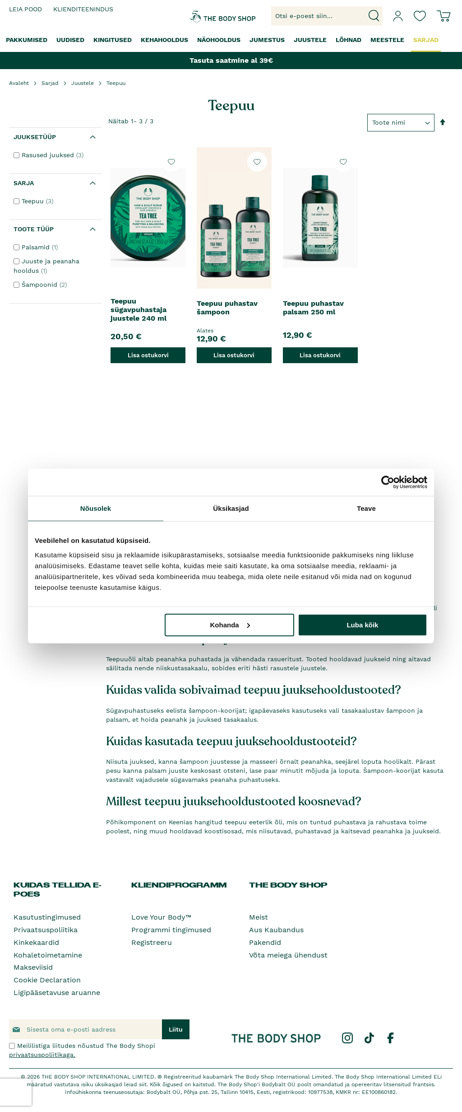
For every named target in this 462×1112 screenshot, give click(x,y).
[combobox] (327, 15)
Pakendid (265, 942)
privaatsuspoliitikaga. (42, 1054)
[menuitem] (27, 40)
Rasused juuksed (54, 155)
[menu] (231, 40)
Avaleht (19, 83)
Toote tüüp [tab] (34, 229)
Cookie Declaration (47, 980)
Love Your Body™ (161, 917)
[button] (171, 161)
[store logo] (206, 15)
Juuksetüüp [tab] (35, 136)
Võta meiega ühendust (288, 955)
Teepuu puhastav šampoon (227, 307)
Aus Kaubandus (276, 929)
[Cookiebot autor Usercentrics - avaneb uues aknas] (387, 482)
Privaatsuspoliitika (46, 929)
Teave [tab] (366, 508)
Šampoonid (45, 284)
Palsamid (41, 247)
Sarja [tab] (24, 183)
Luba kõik (362, 624)
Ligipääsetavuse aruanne (57, 992)
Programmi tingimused (171, 929)
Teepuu (38, 201)
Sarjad (50, 83)
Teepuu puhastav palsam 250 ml (313, 307)
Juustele (82, 83)
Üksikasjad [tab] (231, 508)
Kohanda (230, 624)
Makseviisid (33, 967)
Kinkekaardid (36, 942)
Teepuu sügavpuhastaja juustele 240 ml (138, 309)
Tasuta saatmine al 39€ (231, 60)
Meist (258, 917)
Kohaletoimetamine (48, 955)
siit (143, 1084)
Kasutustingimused (47, 917)
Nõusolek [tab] (95, 508)
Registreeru (151, 942)
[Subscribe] (175, 1029)
